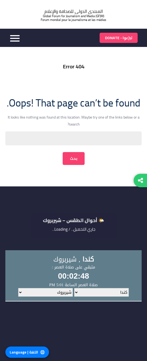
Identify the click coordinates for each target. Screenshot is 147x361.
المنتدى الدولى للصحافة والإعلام (73, 11)
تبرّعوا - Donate (118, 37)
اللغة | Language (27, 352)
